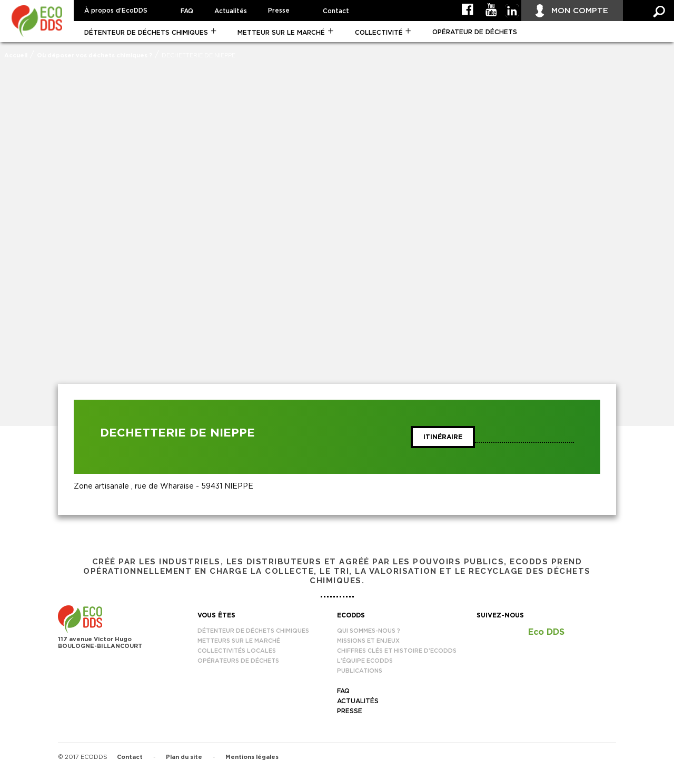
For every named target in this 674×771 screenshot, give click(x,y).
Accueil (15, 55)
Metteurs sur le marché (238, 641)
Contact (336, 11)
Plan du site (184, 757)
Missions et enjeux (368, 641)
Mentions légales (252, 757)
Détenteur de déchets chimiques (146, 32)
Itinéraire (442, 437)
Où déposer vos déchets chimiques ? (94, 55)
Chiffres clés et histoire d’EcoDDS (397, 651)
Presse (279, 10)
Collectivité (379, 32)
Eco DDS (546, 632)
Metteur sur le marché (281, 32)
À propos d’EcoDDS (115, 10)
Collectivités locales (236, 651)
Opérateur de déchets (474, 32)
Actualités (230, 11)
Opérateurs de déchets (238, 661)
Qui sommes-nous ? (368, 631)
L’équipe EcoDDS (365, 661)
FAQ (187, 11)
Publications (359, 671)
